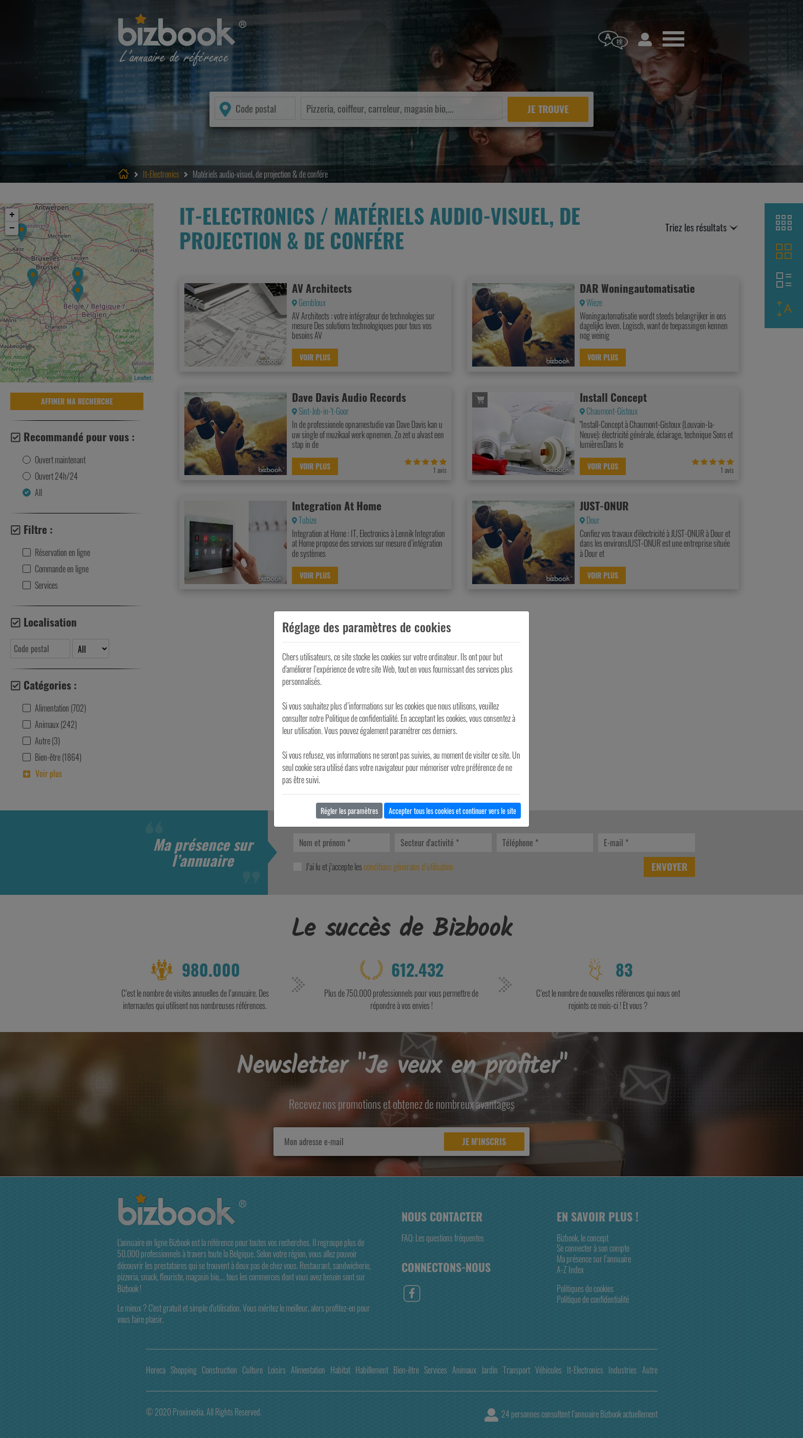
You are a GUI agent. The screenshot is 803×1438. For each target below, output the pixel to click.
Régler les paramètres (349, 810)
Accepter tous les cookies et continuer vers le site (452, 810)
